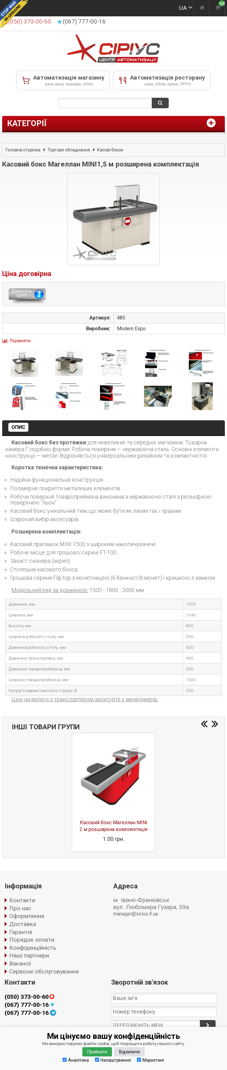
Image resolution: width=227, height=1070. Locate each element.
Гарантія (20, 932)
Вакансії (20, 963)
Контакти (22, 900)
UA (183, 7)
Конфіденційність (32, 947)
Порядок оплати (31, 939)
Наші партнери (29, 955)
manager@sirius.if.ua (135, 914)
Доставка (22, 924)
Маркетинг (151, 1060)
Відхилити (129, 1051)
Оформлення (26, 916)
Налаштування (113, 1060)
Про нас (20, 908)
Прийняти (97, 1051)
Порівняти (20, 340)
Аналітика (76, 1060)
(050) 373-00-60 (27, 997)
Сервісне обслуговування (44, 971)
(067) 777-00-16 (84, 21)
